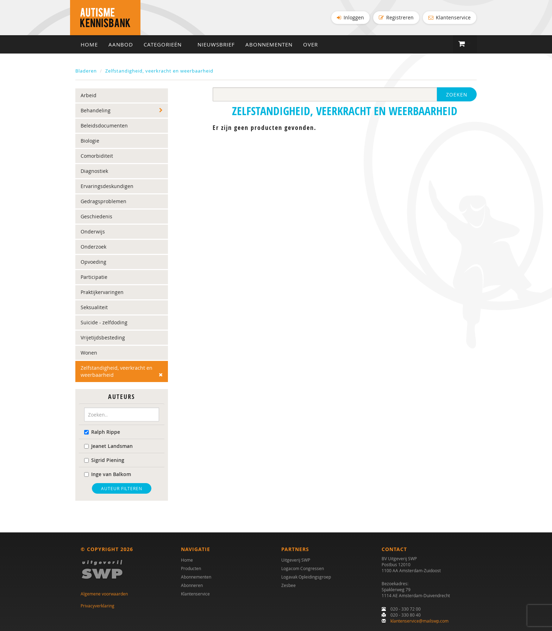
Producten (191, 568)
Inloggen (350, 17)
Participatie (94, 277)
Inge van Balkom (107, 474)
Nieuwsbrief (216, 44)
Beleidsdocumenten (104, 125)
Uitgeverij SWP (295, 560)
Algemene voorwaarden (104, 593)
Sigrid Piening (104, 460)
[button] (465, 44)
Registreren (396, 17)
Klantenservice (449, 17)
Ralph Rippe (102, 432)
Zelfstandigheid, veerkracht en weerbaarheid (159, 71)
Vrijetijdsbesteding (103, 337)
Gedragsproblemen (103, 201)
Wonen (89, 352)
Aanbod (120, 44)
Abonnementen (269, 44)
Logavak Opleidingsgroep (306, 577)
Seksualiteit (94, 307)
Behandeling (96, 110)
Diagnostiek (94, 171)
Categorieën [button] (165, 44)
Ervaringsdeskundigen (107, 186)
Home (89, 44)
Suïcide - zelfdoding (104, 322)
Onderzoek (93, 246)
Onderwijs (93, 231)
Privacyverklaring (97, 605)
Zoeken (457, 94)
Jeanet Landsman (108, 446)
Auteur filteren (121, 488)
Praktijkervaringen (102, 292)
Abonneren (192, 585)
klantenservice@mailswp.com (419, 621)
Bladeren (86, 71)
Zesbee (288, 585)
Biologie (90, 140)
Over (310, 44)
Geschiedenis (96, 216)
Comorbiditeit (97, 155)
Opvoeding (93, 261)
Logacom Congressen (302, 568)
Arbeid (88, 95)
